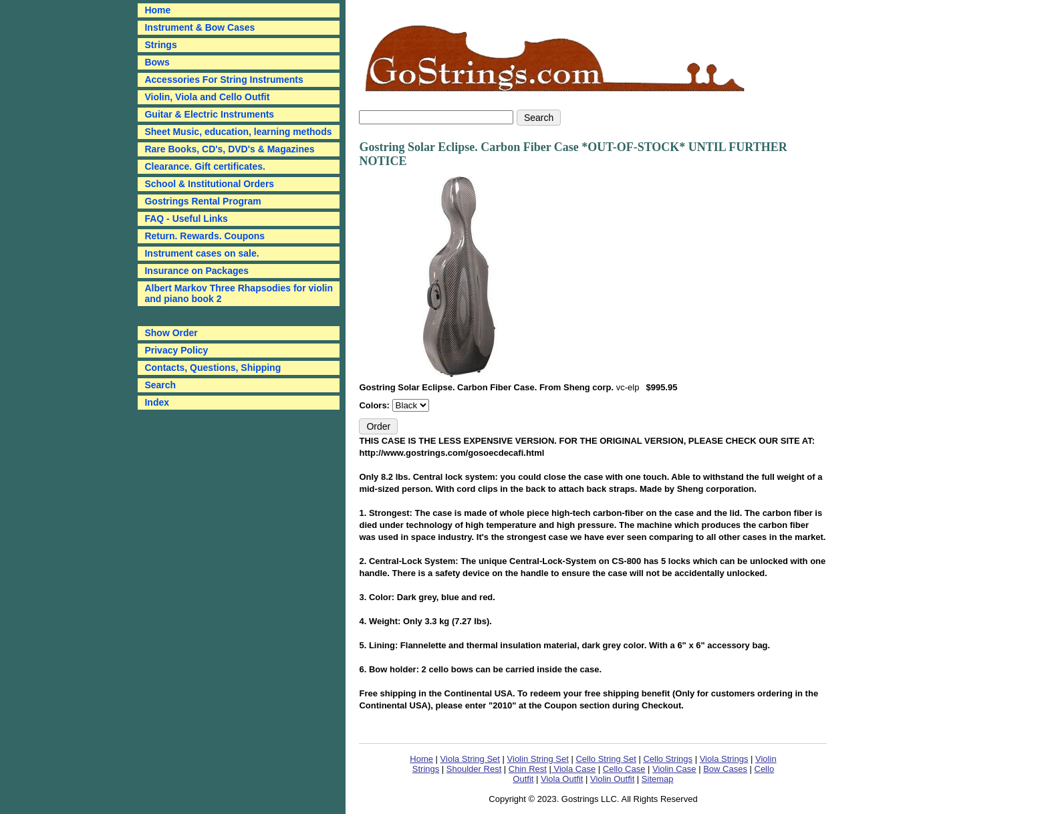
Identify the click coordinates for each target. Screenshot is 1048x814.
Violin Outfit (612, 779)
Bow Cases (725, 769)
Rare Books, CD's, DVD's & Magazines (229, 149)
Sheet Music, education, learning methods (238, 131)
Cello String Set (605, 759)
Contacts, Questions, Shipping (212, 367)
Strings (160, 44)
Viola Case (573, 769)
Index (156, 402)
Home (421, 759)
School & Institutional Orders (209, 183)
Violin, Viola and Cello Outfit (206, 97)
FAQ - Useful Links (185, 218)
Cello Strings (667, 759)
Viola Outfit (562, 779)
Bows (156, 62)
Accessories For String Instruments (223, 79)
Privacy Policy (176, 350)
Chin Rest (528, 769)
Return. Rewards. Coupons (204, 236)
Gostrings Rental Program (202, 201)
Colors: (375, 405)
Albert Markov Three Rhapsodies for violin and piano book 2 (238, 293)
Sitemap (658, 779)
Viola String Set (470, 759)
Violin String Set (538, 759)
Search (160, 385)
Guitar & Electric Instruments (209, 114)
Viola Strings (724, 759)
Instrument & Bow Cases (199, 27)
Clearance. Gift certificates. (204, 166)
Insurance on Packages (196, 270)
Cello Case (624, 769)
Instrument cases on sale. (201, 253)
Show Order (170, 332)
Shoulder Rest (473, 769)
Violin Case (674, 769)
